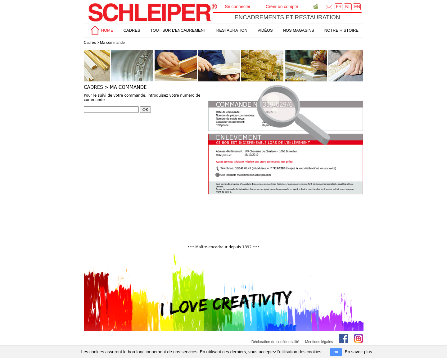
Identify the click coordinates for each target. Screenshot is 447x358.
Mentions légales (319, 342)
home (100, 30)
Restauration (231, 30)
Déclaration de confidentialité (275, 342)
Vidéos (265, 30)
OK (145, 109)
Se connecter (238, 6)
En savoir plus (358, 351)
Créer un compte (282, 6)
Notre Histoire (341, 30)
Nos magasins (298, 30)
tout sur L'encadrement (178, 30)
